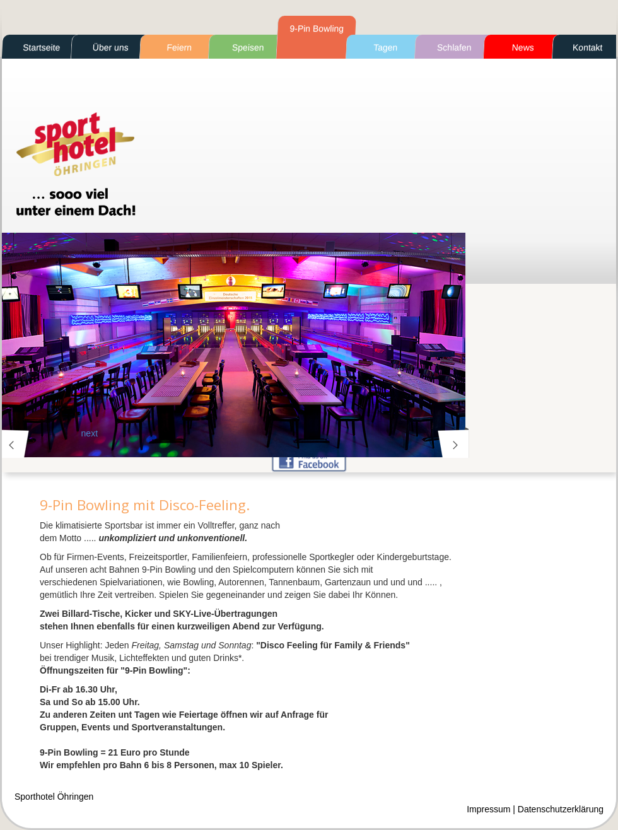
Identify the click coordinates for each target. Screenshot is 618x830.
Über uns (110, 47)
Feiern (179, 47)
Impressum (488, 809)
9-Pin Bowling (316, 28)
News (522, 47)
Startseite (42, 47)
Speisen (248, 47)
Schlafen (454, 47)
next (451, 443)
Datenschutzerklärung (560, 809)
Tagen (385, 47)
